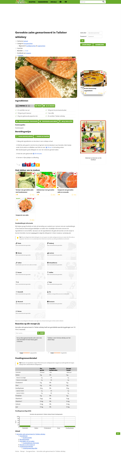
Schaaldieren (52, 263)
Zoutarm (50, 301)
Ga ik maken (48, 106)
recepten (32, 2)
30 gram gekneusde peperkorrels (27, 116)
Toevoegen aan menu (48, 121)
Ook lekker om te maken (27, 441)
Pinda (18, 243)
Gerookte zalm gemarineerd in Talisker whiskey (31, 434)
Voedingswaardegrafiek (30, 448)
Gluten (19, 253)
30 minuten (37, 153)
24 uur (49, 147)
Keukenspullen (27, 438)
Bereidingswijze (24, 439)
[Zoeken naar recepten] (93, 1)
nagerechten (41, 46)
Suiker (19, 263)
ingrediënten (43, 2)
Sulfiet (50, 272)
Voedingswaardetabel (26, 446)
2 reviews (20, 55)
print (38, 106)
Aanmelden (99, 45)
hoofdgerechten (31, 46)
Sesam (19, 272)
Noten (19, 311)
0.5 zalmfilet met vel (23, 110)
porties (20, 48)
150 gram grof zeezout (24, 113)
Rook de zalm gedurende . (29, 153)
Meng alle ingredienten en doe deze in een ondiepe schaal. (35, 141)
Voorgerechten (28, 43)
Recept (22, 451)
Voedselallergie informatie (31, 443)
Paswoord (83, 36)
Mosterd (19, 301)
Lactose (50, 253)
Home (17, 451)
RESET (41, 333)
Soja (49, 282)
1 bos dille (51, 113)
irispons (28, 53)
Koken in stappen (41, 136)
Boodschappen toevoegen (27, 121)
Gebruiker (83, 33)
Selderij (50, 243)
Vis (49, 292)
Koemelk (19, 292)
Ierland (26, 41)
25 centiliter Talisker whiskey (56, 116)
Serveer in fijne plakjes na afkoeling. (28, 157)
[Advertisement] (60, 17)
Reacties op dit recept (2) (27, 445)
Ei (17, 282)
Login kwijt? (86, 45)
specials (54, 2)
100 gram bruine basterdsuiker (57, 110)
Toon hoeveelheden (24, 136)
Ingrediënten (24, 436)
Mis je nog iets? (66, 121)
